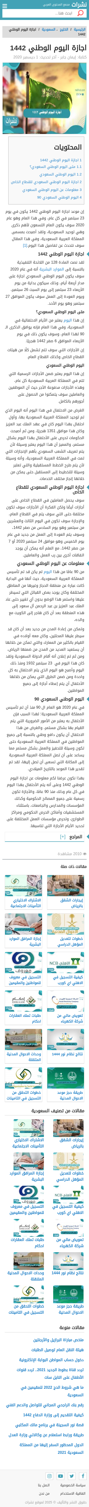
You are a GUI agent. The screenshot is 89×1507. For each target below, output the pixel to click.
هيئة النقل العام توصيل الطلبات (57, 1350)
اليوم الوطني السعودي (60, 174)
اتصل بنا (44, 1485)
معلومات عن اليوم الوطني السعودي (52, 189)
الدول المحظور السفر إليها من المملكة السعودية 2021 (51, 1448)
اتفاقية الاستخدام (72, 1494)
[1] (25, 245)
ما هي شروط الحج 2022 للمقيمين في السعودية (52, 1391)
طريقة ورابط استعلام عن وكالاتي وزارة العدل (46, 1435)
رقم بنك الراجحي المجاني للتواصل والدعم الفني (45, 1405)
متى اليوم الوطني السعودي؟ (56, 166)
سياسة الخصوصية (72, 1485)
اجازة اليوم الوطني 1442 (61, 160)
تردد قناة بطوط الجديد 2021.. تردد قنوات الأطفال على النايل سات (50, 1373)
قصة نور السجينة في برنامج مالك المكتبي (49, 1425)
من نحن (44, 1494)
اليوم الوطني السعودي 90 (59, 197)
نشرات (79, 5)
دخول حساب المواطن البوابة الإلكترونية (51, 1360)
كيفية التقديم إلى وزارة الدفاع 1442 (53, 1415)
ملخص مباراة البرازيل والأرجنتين (58, 1340)
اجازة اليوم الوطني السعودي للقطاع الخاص (46, 182)
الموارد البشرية (52, 269)
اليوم (68, 320)
